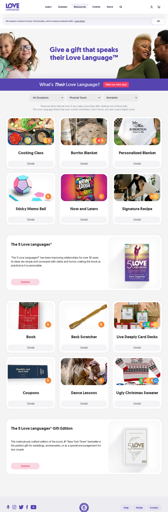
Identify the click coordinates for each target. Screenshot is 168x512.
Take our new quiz (116, 84)
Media (139, 507)
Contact (154, 507)
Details (31, 164)
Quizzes (62, 7)
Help (126, 507)
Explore (25, 282)
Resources (80, 7)
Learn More (79, 21)
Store (110, 7)
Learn (48, 7)
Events (96, 7)
